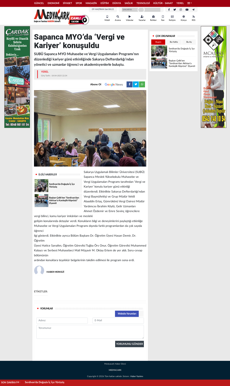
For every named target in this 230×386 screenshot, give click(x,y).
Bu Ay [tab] (189, 42)
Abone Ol (108, 84)
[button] (190, 3)
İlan (162, 18)
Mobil (107, 18)
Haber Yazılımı (136, 376)
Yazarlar (142, 18)
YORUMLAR (46, 308)
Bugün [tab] (158, 42)
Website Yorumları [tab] (127, 313)
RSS (193, 18)
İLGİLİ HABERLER (47, 174)
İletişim (172, 18)
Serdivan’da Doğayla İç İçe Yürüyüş (44, 382)
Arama (118, 18)
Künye (184, 18)
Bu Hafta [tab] (174, 42)
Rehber (153, 18)
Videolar (129, 18)
